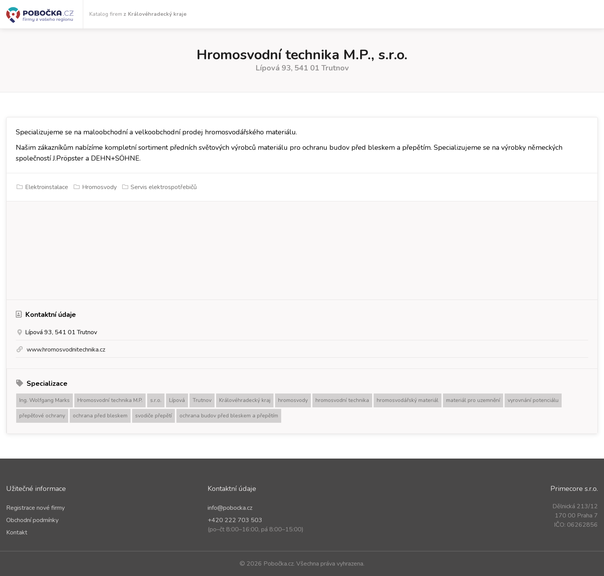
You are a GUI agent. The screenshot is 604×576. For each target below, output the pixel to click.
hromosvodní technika (342, 400)
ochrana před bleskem (100, 415)
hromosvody (293, 400)
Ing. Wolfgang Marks (44, 400)
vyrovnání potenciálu (533, 400)
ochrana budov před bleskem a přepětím (229, 415)
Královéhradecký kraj (244, 400)
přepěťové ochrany (42, 415)
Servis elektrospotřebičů (164, 187)
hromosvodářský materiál (407, 400)
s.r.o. (155, 400)
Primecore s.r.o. (574, 488)
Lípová (177, 400)
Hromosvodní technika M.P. (110, 400)
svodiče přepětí (153, 415)
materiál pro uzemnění (473, 400)
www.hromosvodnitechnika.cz (66, 349)
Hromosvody (99, 187)
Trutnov (202, 400)
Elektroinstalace (46, 187)
